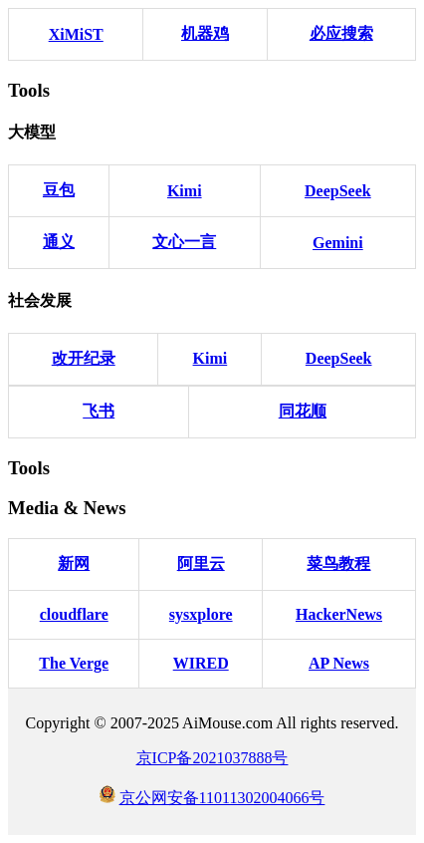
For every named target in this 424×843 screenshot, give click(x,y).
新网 (74, 563)
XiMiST (76, 34)
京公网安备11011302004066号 (222, 797)
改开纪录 (83, 358)
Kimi (184, 190)
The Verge (73, 663)
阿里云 (201, 563)
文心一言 (184, 241)
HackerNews (339, 614)
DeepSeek (338, 190)
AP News (339, 663)
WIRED (201, 663)
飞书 (98, 411)
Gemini (338, 242)
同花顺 (302, 411)
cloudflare (74, 614)
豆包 (59, 189)
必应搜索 (341, 33)
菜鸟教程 (338, 563)
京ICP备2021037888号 (212, 757)
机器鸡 (205, 33)
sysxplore (201, 614)
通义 (59, 241)
